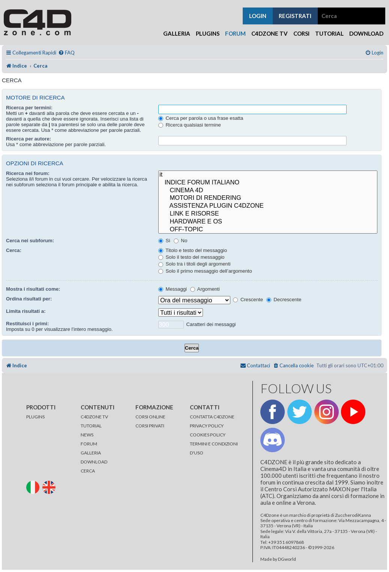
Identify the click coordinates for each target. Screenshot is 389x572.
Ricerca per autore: (28, 139)
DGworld (287, 559)
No (181, 240)
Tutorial (329, 33)
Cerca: (13, 250)
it (268, 175)
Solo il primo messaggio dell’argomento (205, 271)
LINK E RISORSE (268, 214)
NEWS (87, 435)
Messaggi (172, 289)
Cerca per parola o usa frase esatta (200, 118)
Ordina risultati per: (29, 299)
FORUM (89, 444)
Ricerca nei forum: (28, 173)
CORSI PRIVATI (149, 426)
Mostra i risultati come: (33, 289)
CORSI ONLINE (150, 417)
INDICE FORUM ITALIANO (268, 183)
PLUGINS (35, 417)
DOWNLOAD (94, 462)
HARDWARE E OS (268, 222)
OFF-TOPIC (268, 230)
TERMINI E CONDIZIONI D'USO (214, 448)
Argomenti (205, 289)
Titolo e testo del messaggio (192, 250)
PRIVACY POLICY (207, 426)
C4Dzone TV (269, 33)
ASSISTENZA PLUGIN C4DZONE (268, 206)
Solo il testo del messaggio (191, 257)
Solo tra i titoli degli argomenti (194, 264)
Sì (164, 240)
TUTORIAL (91, 426)
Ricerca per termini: (29, 107)
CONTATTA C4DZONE (212, 417)
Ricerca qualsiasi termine (189, 125)
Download (366, 33)
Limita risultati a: (26, 311)
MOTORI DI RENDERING (268, 198)
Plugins (207, 33)
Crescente (248, 299)
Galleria (176, 33)
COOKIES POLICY (207, 435)
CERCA (88, 471)
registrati (295, 15)
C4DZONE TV (94, 417)
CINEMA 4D (268, 191)
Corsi (301, 33)
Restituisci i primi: (27, 323)
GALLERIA (91, 453)
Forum (235, 33)
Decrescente (284, 299)
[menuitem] (66, 52)
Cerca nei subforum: (30, 240)
